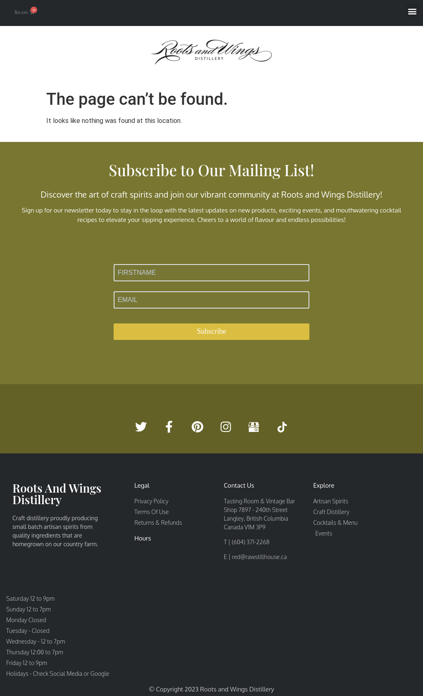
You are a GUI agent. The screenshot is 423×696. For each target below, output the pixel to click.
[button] (412, 11)
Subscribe (211, 331)
